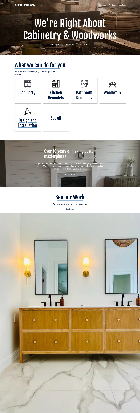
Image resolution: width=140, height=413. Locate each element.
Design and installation (27, 123)
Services (102, 5)
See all (55, 118)
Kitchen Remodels (56, 95)
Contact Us (70, 175)
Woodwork (112, 92)
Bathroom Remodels (84, 95)
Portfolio (112, 5)
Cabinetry (27, 92)
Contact (122, 5)
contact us (19, 74)
